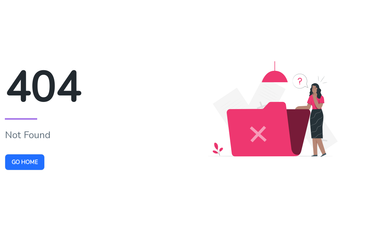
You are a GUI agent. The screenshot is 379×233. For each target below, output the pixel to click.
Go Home (25, 162)
